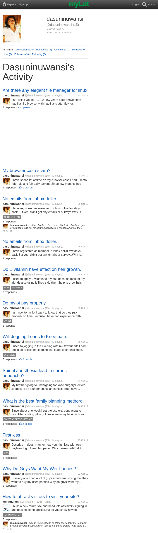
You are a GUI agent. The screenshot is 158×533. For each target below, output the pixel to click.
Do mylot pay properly (24, 302)
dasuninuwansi (13, 95)
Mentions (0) (78, 49)
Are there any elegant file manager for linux (45, 90)
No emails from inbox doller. (30, 198)
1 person (26, 107)
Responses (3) (44, 49)
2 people (27, 359)
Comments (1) (62, 49)
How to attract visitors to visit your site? (41, 496)
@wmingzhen (27, 501)
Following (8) (39, 54)
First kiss (11, 434)
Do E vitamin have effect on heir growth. (42, 269)
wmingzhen (11, 501)
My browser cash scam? (26, 170)
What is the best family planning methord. (43, 401)
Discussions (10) (25, 49)
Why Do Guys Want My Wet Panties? (39, 468)
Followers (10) (22, 54)
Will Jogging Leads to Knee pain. (35, 336)
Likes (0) (7, 54)
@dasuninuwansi (34, 95)
